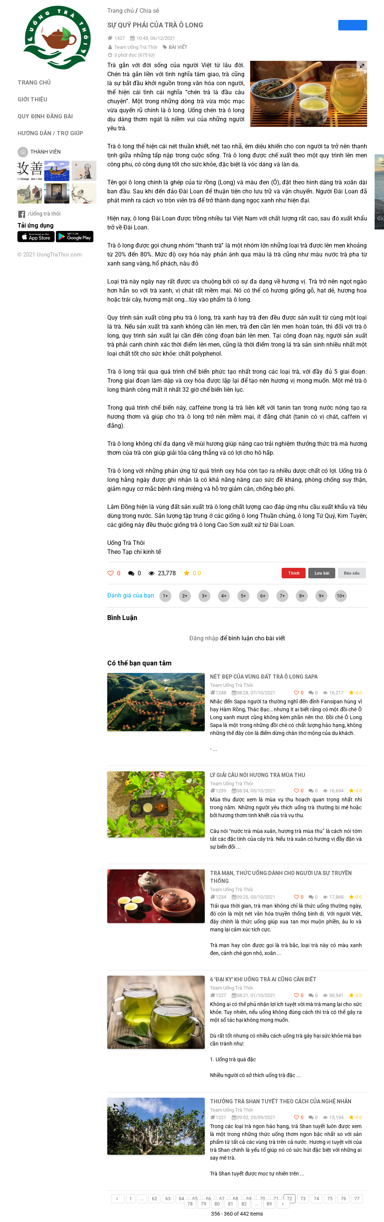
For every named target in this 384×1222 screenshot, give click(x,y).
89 (269, 1204)
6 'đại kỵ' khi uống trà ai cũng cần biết (263, 979)
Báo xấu (352, 573)
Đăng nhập (204, 638)
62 (154, 1198)
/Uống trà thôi (38, 214)
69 (249, 1198)
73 (303, 1198)
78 (190, 1204)
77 (357, 1198)
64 (181, 1198)
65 (195, 1198)
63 (168, 1198)
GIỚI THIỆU (32, 99)
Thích (294, 573)
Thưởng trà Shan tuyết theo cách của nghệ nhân (280, 1101)
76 (343, 1198)
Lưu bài (322, 573)
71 (276, 1198)
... (142, 1198)
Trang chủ (120, 10)
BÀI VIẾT (178, 47)
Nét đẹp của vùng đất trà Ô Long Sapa (264, 676)
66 (208, 1198)
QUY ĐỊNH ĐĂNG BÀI (45, 116)
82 (244, 1204)
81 (230, 1204)
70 (262, 1198)
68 (235, 1198)
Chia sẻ (149, 10)
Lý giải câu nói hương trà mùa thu (257, 775)
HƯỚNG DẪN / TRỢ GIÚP (50, 133)
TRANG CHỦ (34, 82)
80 (217, 1204)
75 (330, 1198)
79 (203, 1204)
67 (222, 1198)
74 (316, 1198)
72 (289, 1198)
